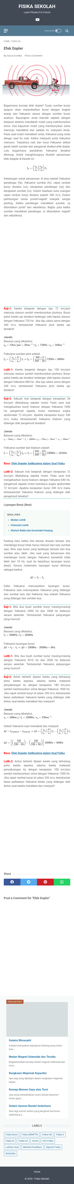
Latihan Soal (12, 1147)
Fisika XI (9, 1140)
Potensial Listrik (19, 525)
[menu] (8, 31)
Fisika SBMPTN (30, 1134)
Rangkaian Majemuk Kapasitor (28, 1073)
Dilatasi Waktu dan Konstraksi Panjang (32, 530)
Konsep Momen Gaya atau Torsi (28, 1089)
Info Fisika (47, 1140)
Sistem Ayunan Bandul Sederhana (30, 1106)
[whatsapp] (62, 882)
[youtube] (37, 19)
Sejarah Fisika (53, 1147)
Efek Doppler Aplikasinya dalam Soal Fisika (38, 463)
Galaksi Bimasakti (20, 1040)
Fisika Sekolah (37, 6)
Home (35, 1140)
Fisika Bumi (11, 1134)
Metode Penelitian (32, 1147)
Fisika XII (23, 1140)
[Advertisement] (37, 264)
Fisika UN (47, 1134)
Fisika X (60, 1134)
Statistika (10, 1153)
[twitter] (28, 882)
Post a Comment (33, 55)
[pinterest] (45, 882)
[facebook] (12, 882)
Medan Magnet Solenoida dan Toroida (32, 1056)
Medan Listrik (18, 520)
